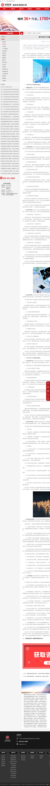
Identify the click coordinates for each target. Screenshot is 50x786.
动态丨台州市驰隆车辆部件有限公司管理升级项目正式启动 (10, 99)
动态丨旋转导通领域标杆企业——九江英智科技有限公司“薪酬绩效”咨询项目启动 (10, 116)
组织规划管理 (5, 71)
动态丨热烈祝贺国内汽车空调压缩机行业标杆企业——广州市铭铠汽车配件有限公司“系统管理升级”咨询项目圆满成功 (10, 101)
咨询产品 (21, 8)
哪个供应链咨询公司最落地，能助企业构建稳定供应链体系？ (10, 138)
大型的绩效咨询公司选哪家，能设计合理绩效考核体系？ (10, 146)
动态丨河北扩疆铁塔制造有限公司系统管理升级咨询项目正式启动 (10, 91)
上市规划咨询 (13, 773)
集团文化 (3, 757)
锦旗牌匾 (41, 755)
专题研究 (10, 40)
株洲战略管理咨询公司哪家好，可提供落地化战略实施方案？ (10, 156)
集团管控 (4, 44)
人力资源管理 (5, 48)
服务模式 (30, 8)
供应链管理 (4, 50)
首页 (25, 33)
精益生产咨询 (13, 769)
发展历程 (3, 763)
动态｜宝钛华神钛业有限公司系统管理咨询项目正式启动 (10, 106)
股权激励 (4, 78)
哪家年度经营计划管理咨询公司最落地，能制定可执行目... (35, 721)
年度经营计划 (5, 69)
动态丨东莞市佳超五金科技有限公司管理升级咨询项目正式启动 (10, 89)
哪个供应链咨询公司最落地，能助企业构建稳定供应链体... (35, 708)
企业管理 (4, 46)
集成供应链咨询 (13, 771)
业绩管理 (4, 66)
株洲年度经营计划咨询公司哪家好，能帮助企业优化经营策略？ (10, 153)
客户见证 (41, 752)
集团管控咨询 (13, 759)
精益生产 (4, 60)
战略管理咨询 (13, 757)
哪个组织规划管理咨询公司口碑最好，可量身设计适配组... (35, 720)
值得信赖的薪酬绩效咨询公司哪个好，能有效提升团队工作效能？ (10, 121)
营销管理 (4, 55)
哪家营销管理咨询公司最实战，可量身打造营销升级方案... (35, 694)
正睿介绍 (3, 752)
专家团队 (3, 759)
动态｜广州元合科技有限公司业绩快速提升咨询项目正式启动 (10, 109)
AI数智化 (4, 80)
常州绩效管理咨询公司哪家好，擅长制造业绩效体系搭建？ (10, 166)
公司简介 (3, 755)
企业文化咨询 (13, 777)
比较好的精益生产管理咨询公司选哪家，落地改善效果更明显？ (10, 141)
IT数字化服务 (13, 775)
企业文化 (4, 64)
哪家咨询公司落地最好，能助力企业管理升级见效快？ (35, 718)
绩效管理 (4, 53)
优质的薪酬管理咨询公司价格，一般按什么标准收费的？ (10, 148)
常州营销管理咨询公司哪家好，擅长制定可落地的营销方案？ (10, 163)
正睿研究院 (29, 33)
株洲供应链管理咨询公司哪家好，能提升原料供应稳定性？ (10, 158)
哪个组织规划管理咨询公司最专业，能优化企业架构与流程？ (10, 131)
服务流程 (23, 759)
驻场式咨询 (23, 755)
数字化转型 (4, 62)
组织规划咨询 (13, 763)
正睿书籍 (10, 37)
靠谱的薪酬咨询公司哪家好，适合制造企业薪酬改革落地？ (10, 124)
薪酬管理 (4, 57)
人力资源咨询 (13, 765)
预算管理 (4, 76)
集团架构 (3, 765)
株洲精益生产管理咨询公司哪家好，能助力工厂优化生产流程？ (10, 161)
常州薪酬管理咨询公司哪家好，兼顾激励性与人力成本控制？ (10, 168)
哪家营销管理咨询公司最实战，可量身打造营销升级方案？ (10, 119)
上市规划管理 (5, 73)
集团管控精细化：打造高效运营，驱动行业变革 (38, 676)
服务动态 (32, 755)
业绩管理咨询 (13, 755)
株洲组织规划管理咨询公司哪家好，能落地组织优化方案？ (10, 151)
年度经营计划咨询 (13, 761)
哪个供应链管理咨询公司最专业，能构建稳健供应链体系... (35, 725)
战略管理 (4, 41)
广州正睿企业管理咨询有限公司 (15, 784)
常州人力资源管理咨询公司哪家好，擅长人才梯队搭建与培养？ (10, 171)
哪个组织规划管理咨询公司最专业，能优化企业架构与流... (35, 703)
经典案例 (32, 757)
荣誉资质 (3, 761)
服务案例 (38, 8)
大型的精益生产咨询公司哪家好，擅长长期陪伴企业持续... (35, 726)
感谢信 (41, 757)
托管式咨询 (23, 757)
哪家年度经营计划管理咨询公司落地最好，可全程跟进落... (35, 704)
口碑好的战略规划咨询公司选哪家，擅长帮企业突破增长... (35, 723)
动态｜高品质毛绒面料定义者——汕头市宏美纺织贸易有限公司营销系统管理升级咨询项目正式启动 (10, 104)
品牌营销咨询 (13, 767)
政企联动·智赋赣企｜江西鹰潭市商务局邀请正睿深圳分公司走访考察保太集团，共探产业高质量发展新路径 (10, 114)
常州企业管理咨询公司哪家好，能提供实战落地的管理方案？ (10, 173)
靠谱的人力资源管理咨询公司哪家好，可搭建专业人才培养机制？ (10, 126)
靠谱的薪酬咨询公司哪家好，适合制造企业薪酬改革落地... (35, 698)
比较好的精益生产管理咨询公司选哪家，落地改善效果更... (35, 709)
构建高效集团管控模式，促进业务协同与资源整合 (38, 673)
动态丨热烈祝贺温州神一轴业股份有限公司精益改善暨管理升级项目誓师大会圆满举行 (10, 94)
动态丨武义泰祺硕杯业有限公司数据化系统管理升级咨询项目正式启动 (10, 96)
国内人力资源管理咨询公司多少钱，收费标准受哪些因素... (35, 716)
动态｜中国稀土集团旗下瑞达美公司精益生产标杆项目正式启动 (10, 111)
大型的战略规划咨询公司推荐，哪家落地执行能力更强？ (10, 136)
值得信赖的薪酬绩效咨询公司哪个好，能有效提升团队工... (35, 696)
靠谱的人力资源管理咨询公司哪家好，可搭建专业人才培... (35, 699)
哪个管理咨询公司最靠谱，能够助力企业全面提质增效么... (35, 701)
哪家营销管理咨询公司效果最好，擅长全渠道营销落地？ (10, 143)
